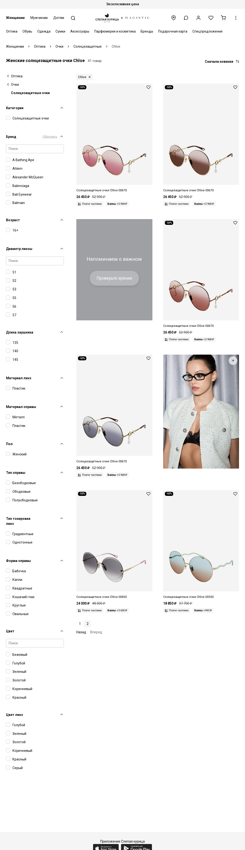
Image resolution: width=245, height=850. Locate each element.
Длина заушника (19, 332)
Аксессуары (79, 31)
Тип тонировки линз (18, 521)
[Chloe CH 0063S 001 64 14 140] (114, 544)
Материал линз (18, 378)
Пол (9, 444)
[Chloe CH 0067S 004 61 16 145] (114, 138)
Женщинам (15, 18)
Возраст (13, 220)
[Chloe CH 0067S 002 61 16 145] (201, 273)
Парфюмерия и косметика (115, 31)
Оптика (11, 31)
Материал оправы (21, 407)
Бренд (11, 137)
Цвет (10, 631)
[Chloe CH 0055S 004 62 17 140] (201, 544)
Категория (14, 108)
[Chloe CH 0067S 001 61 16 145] (114, 409)
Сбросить (50, 136)
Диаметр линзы (19, 249)
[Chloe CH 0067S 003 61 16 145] (201, 138)
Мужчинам (39, 18)
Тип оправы (15, 473)
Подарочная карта (172, 31)
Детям (58, 18)
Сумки (60, 31)
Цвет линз (14, 715)
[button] (186, 18)
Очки (15, 84)
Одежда (43, 31)
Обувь (27, 31)
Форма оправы (18, 561)
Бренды (147, 31)
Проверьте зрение (114, 278)
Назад (81, 632)
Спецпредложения (207, 31)
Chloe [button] (82, 77)
